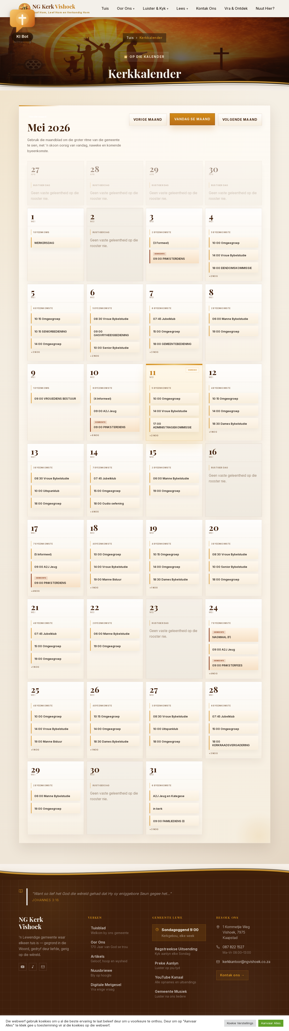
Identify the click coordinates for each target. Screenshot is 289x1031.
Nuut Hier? (265, 8)
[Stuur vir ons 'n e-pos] (43, 967)
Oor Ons (126, 8)
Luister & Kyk (156, 8)
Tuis (130, 38)
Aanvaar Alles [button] (271, 1023)
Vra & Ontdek (236, 8)
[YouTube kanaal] (22, 967)
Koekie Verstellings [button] (240, 1023)
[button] (22, 25)
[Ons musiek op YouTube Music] (33, 967)
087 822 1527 (233, 947)
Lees (182, 8)
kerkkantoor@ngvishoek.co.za (246, 962)
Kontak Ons (206, 8)
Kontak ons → (232, 975)
